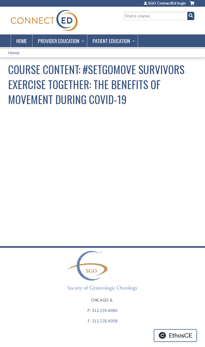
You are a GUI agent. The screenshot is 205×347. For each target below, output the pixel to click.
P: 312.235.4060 (102, 310)
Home (21, 41)
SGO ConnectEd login (167, 3)
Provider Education (58, 41)
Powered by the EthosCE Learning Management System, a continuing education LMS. (175, 335)
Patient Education (111, 41)
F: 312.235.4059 (102, 321)
